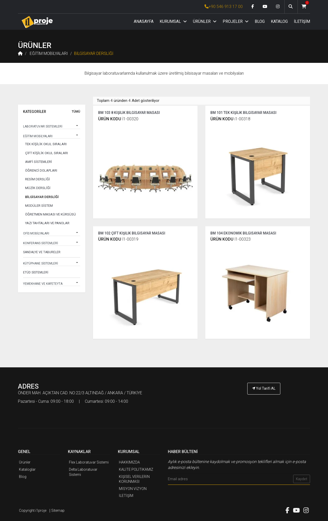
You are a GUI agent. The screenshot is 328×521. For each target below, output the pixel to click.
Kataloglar (27, 469)
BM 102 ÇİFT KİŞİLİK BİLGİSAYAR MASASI (131, 232)
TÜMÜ (76, 111)
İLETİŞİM (302, 21)
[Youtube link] (265, 6)
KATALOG (279, 21)
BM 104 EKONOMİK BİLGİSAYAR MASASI (243, 232)
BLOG (260, 21)
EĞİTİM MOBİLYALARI (48, 53)
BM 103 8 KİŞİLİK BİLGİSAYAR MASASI (129, 112)
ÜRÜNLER (205, 21)
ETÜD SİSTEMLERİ (35, 272)
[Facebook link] (253, 6)
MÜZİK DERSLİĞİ (37, 188)
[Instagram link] (277, 6)
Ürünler (24, 461)
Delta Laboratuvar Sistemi (83, 471)
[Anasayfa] (37, 22)
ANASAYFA (143, 21)
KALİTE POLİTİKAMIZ (136, 469)
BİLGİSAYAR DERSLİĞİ (93, 53)
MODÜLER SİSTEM (39, 206)
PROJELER (236, 21)
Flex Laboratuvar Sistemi (89, 461)
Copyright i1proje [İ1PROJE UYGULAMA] (32, 509)
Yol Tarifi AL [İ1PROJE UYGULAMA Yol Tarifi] (263, 388)
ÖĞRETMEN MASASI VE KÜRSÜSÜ (50, 214)
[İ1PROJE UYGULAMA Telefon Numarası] (264, 402)
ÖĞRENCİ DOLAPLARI (41, 170)
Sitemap (58, 509)
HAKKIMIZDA (129, 461)
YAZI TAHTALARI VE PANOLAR (47, 223)
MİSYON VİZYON (133, 488)
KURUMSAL (173, 21)
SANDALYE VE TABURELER (41, 252)
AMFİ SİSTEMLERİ (38, 162)
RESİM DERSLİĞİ (37, 179)
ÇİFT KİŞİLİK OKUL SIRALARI (46, 153)
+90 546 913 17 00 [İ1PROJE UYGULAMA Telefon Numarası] (223, 6)
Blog (22, 476)
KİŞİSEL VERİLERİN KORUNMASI (134, 478)
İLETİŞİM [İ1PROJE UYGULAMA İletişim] (126, 495)
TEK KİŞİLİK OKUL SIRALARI (46, 144)
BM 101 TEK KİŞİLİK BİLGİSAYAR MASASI (243, 112)
